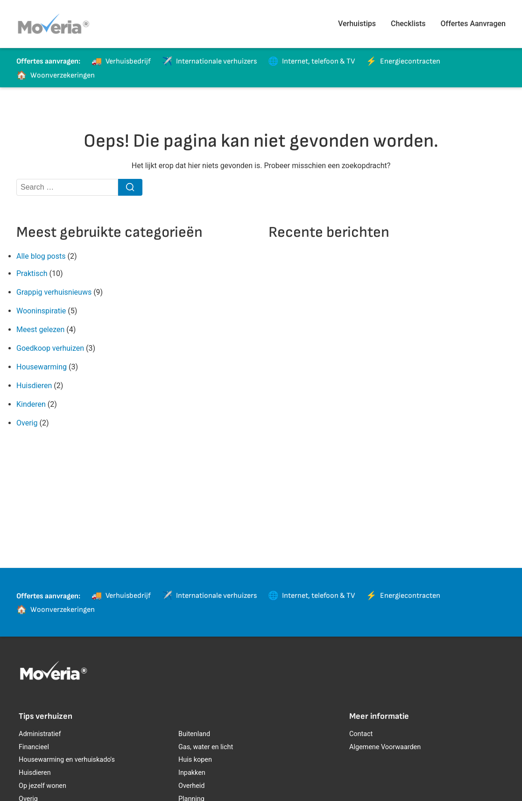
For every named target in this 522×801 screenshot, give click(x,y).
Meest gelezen (40, 329)
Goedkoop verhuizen (50, 348)
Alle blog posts (40, 256)
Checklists (408, 23)
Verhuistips (357, 23)
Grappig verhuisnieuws (54, 292)
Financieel (34, 747)
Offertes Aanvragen (473, 23)
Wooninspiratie (41, 310)
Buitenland (194, 734)
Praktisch (32, 273)
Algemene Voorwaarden (385, 747)
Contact (361, 734)
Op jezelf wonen (42, 786)
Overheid (191, 786)
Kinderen (31, 404)
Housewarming (41, 366)
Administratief (40, 734)
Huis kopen (195, 760)
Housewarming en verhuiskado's (67, 760)
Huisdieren (34, 385)
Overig (26, 422)
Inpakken (191, 773)
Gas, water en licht (205, 747)
